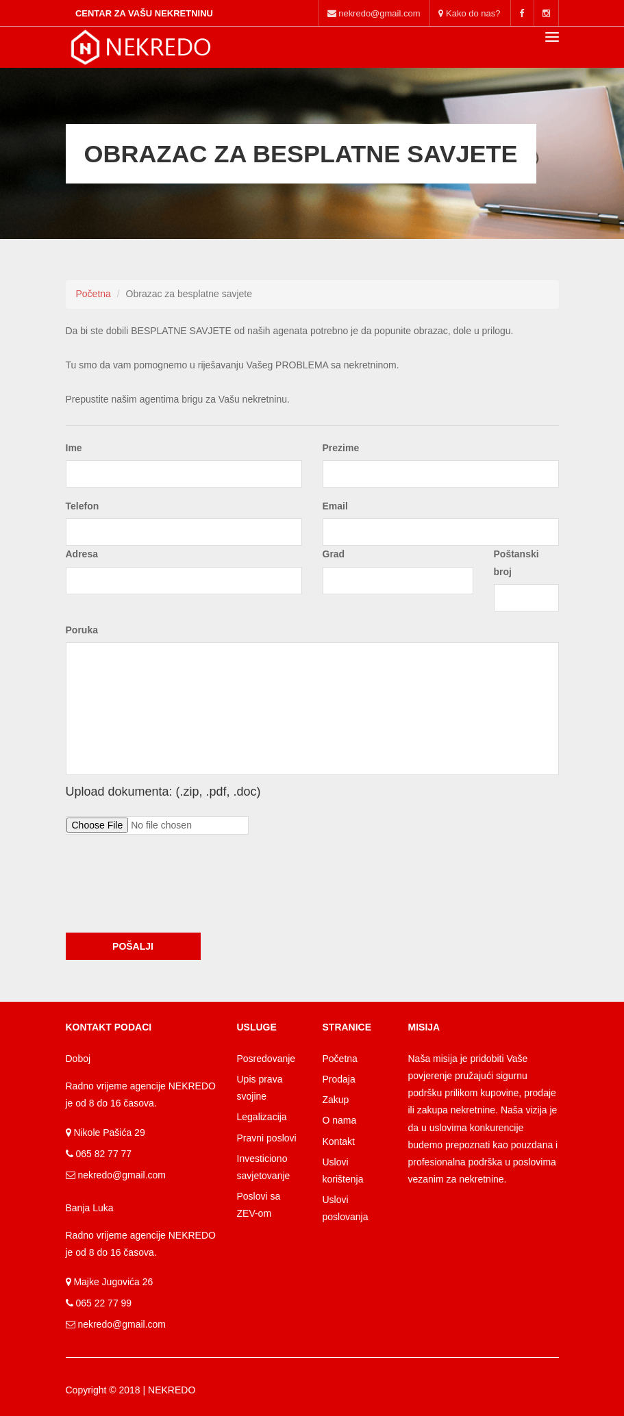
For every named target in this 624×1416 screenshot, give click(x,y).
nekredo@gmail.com (120, 1175)
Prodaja (339, 1079)
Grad (334, 553)
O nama (340, 1120)
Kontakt (339, 1141)
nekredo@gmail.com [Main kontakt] (374, 13)
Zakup (336, 1099)
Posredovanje (266, 1058)
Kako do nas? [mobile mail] (469, 13)
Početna (93, 293)
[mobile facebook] (521, 13)
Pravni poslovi (267, 1138)
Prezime (341, 447)
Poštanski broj (516, 562)
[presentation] (170, 895)
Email (335, 506)
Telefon (82, 506)
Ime (74, 447)
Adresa (82, 553)
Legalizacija (262, 1116)
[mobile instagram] (546, 13)
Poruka (82, 629)
